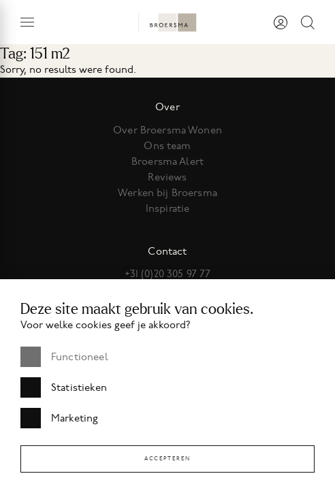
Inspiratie (168, 208)
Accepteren (167, 458)
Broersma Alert (167, 161)
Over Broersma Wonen (167, 130)
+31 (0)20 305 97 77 (168, 274)
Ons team (167, 146)
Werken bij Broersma (167, 193)
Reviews (167, 177)
